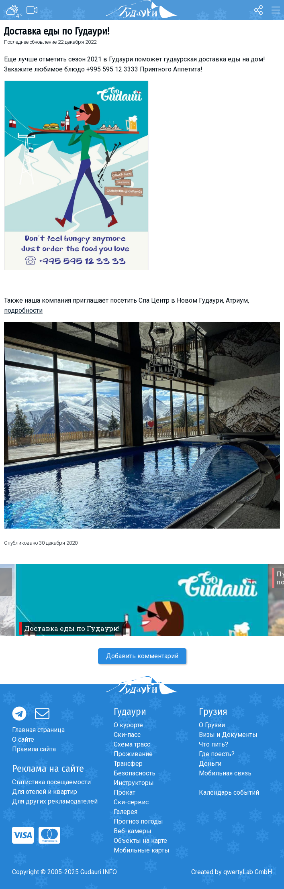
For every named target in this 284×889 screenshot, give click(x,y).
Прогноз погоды (138, 821)
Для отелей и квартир (44, 791)
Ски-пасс (127, 734)
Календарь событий (229, 792)
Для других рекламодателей (55, 801)
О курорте (128, 725)
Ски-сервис (131, 802)
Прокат (124, 792)
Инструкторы (134, 783)
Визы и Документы (228, 734)
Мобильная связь (225, 773)
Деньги (210, 763)
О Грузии (212, 725)
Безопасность (134, 773)
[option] (142, 600)
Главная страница (38, 730)
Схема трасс (132, 744)
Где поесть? (217, 754)
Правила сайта (34, 749)
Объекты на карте (140, 840)
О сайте (23, 739)
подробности (23, 310)
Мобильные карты (142, 850)
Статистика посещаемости (51, 782)
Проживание (133, 754)
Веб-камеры (132, 831)
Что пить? (213, 744)
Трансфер (128, 763)
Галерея (125, 812)
